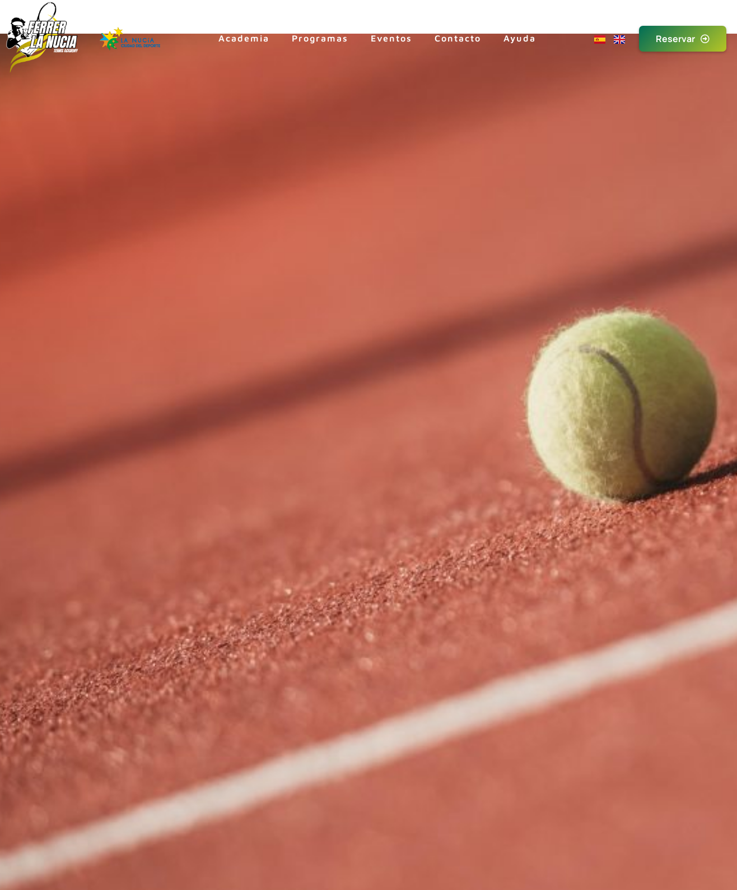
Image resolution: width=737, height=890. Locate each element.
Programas (320, 38)
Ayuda (519, 38)
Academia (243, 38)
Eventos (391, 38)
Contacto (458, 38)
